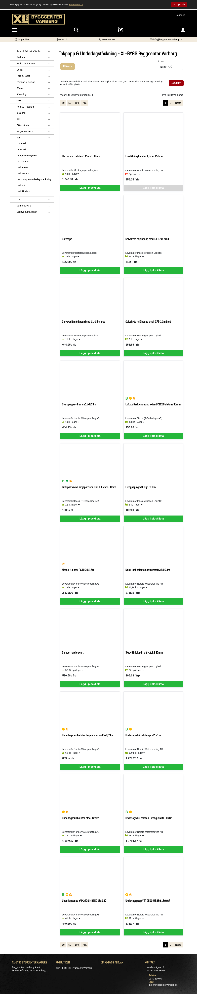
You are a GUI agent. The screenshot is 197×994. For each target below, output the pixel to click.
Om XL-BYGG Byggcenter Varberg (74, 968)
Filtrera (67, 66)
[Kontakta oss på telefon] (107, 40)
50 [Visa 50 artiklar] (69, 103)
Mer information (76, 4)
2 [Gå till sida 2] (170, 103)
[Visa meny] (14, 30)
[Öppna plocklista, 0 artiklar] (120, 30)
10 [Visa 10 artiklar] (63, 103)
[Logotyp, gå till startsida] (38, 19)
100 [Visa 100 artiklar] (77, 103)
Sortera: (161, 61)
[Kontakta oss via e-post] (166, 40)
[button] (22, 40)
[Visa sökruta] (76, 30)
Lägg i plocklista (90, 187)
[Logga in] (183, 30)
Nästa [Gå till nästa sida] (178, 103)
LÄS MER (176, 83)
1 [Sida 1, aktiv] (165, 103)
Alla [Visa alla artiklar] (85, 103)
